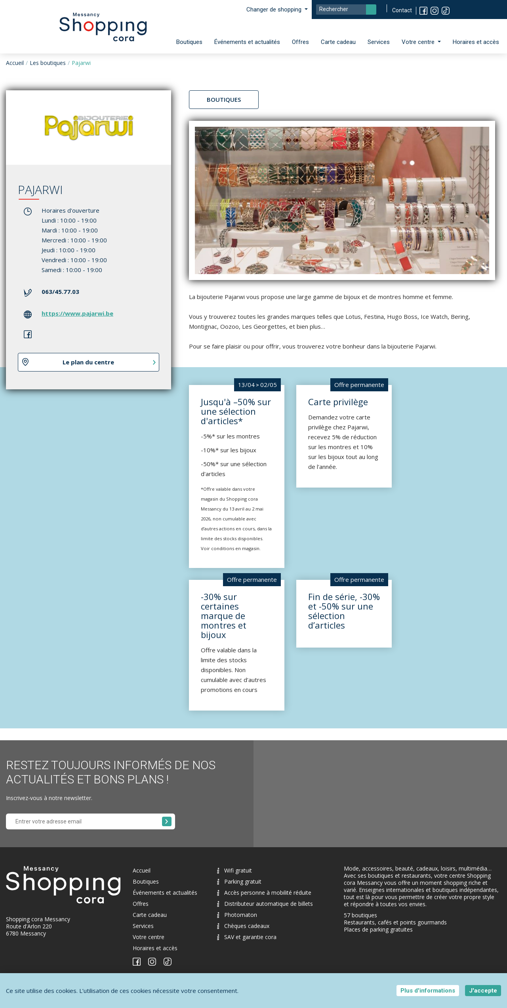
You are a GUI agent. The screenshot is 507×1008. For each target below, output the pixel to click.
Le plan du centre (88, 362)
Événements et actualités (247, 42)
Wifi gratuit (234, 870)
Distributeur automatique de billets (265, 903)
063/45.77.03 (60, 291)
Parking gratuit (239, 881)
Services (379, 42)
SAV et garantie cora (246, 937)
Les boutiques (48, 63)
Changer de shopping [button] (274, 9)
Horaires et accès (476, 42)
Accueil (15, 63)
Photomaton (237, 914)
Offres (300, 42)
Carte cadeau (338, 42)
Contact (402, 10)
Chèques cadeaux (243, 926)
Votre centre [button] (419, 42)
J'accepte (483, 990)
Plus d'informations (427, 990)
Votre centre (148, 937)
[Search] (346, 9)
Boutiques (189, 42)
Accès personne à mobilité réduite (264, 892)
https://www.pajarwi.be (77, 313)
